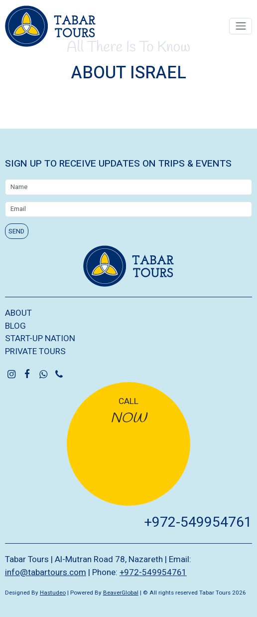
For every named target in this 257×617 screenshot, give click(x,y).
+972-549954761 (198, 522)
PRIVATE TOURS (35, 351)
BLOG (15, 326)
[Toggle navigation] (240, 26)
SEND (16, 231)
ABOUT (18, 313)
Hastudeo (53, 593)
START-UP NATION (40, 338)
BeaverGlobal (120, 593)
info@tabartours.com (45, 572)
